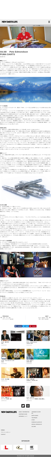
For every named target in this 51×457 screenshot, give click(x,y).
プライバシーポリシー (5, 432)
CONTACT (3, 434)
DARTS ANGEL (35, 415)
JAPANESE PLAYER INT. (36, 412)
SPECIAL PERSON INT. (37, 424)
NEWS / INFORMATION (24, 411)
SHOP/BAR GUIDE (23, 414)
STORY (33, 419)
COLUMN (34, 426)
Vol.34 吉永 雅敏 (5, 379)
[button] (49, 22)
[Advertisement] (25, 10)
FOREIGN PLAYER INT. (37, 422)
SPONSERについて (13, 25)
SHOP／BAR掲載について (38, 25)
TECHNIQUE (34, 417)
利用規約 (3, 430)
